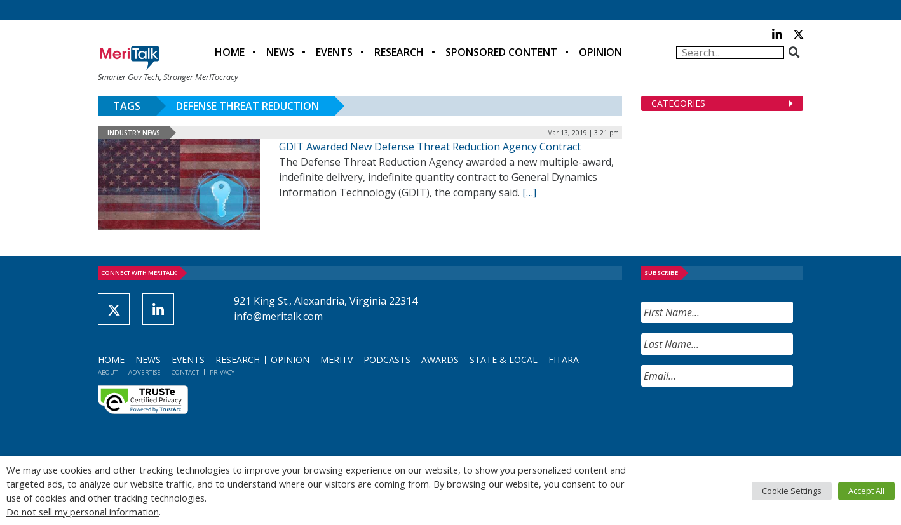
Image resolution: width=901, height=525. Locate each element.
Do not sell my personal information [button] (82, 511)
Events (334, 52)
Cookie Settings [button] (792, 490)
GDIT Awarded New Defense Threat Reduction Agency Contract (430, 147)
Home (230, 52)
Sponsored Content (501, 52)
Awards (440, 360)
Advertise (144, 372)
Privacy (222, 372)
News (280, 52)
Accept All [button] (866, 490)
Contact (185, 372)
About (108, 372)
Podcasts (386, 360)
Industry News (133, 132)
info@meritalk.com (278, 316)
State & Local (504, 360)
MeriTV (336, 360)
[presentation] (737, 421)
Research (399, 52)
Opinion (600, 52)
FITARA (563, 360)
